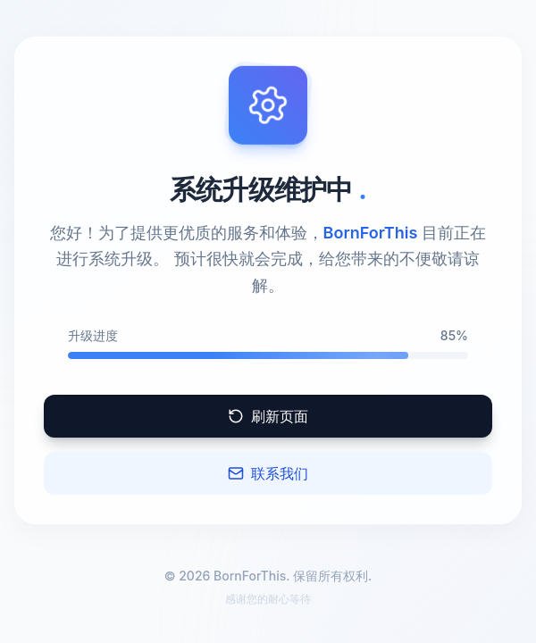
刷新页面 (268, 416)
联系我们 (268, 473)
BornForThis (370, 232)
